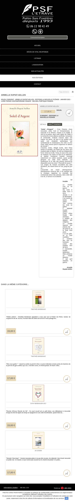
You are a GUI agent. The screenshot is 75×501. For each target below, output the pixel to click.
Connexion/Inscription (37, 37)
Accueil (37, 45)
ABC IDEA (67, 488)
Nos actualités (37, 71)
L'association (37, 65)
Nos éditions (37, 77)
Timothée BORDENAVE (38, 309)
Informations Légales (10, 487)
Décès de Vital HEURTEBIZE (37, 52)
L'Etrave (37, 58)
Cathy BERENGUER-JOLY (38, 403)
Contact (37, 84)
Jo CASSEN (38, 450)
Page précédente (64, 92)
